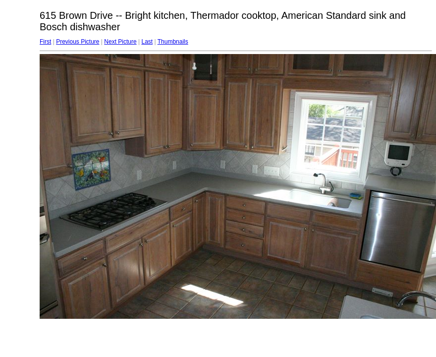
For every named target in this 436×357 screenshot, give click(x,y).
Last (147, 41)
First (45, 41)
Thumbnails (173, 41)
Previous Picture (77, 41)
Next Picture (120, 41)
